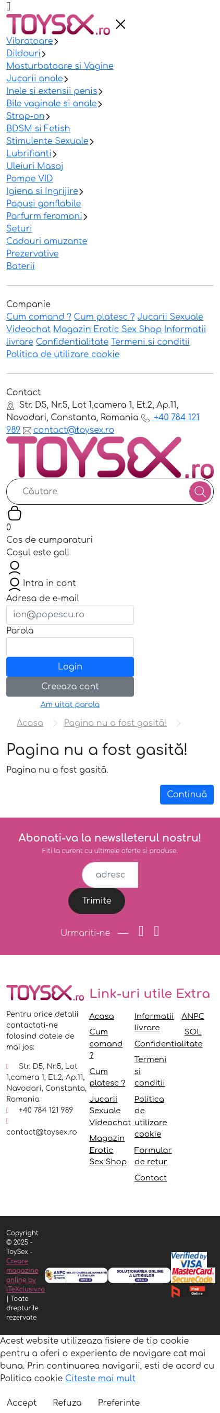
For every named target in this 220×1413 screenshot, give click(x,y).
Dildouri (23, 53)
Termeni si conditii (150, 342)
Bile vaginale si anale (51, 103)
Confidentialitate (72, 342)
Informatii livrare (154, 1022)
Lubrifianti (29, 154)
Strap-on (25, 116)
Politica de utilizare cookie (63, 354)
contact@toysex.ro (68, 430)
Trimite (96, 901)
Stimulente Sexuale (47, 141)
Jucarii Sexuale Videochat (110, 1111)
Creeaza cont (70, 686)
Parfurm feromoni (44, 216)
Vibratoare (29, 41)
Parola (20, 631)
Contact (151, 1178)
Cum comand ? (38, 317)
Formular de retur (153, 1156)
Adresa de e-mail (42, 598)
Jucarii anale (34, 78)
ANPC (192, 1016)
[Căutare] (200, 491)
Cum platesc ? (104, 317)
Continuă (187, 794)
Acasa (101, 1016)
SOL (193, 1032)
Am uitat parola (70, 705)
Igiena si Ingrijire (42, 191)
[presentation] (120, 24)
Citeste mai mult (100, 1378)
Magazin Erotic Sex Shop (107, 329)
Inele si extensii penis (51, 91)
